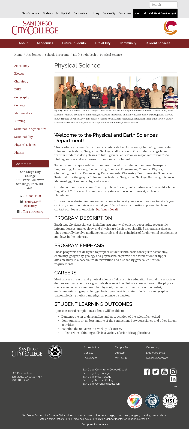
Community (128, 43)
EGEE (18, 89)
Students (48, 13)
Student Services (157, 43)
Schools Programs (57, 54)
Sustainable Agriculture (30, 129)
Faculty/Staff (63, 13)
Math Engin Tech (84, 54)
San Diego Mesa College (97, 376)
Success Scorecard (157, 358)
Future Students (74, 43)
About (23, 43)
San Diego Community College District (105, 369)
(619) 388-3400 (20, 380)
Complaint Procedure (94, 424)
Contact (88, 352)
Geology (19, 105)
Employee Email (155, 352)
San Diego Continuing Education (101, 383)
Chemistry (21, 81)
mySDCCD (121, 358)
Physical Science (25, 144)
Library (95, 13)
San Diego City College (96, 373)
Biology (19, 73)
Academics (45, 43)
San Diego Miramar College (98, 380)
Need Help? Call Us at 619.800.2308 (155, 13)
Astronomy (21, 66)
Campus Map (81, 13)
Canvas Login (153, 347)
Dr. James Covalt (107, 209)
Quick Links (125, 13)
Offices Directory (31, 211)
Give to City (109, 13)
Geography (21, 97)
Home (18, 54)
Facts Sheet (90, 358)
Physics (19, 152)
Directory (120, 352)
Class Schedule (30, 13)
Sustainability (23, 137)
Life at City (102, 43)
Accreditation (91, 347)
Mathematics (23, 113)
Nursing (19, 121)
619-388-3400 (31, 196)
